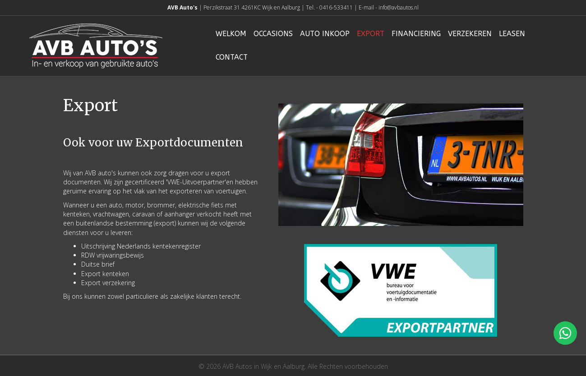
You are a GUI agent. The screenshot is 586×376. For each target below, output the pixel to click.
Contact (232, 57)
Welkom (231, 33)
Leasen (512, 33)
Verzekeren (470, 33)
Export (370, 33)
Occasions (273, 33)
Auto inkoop (325, 33)
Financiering (416, 33)
